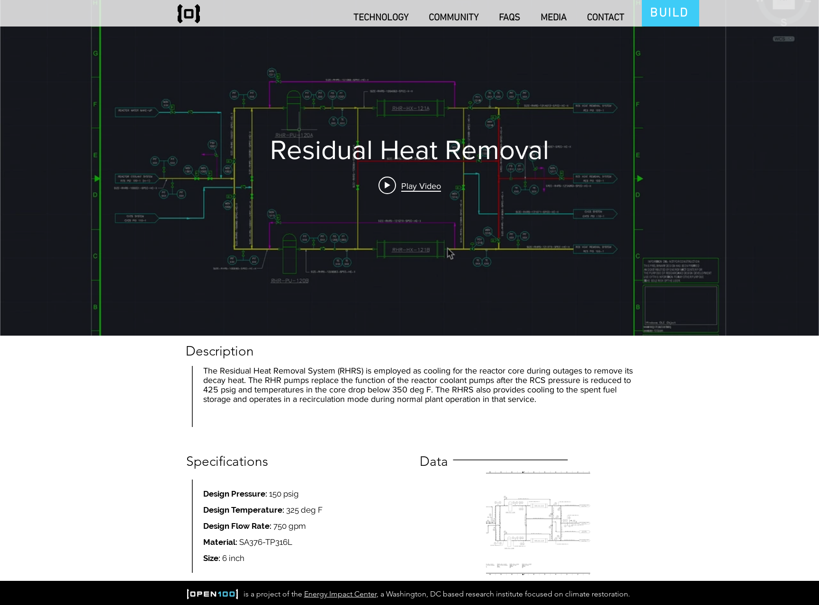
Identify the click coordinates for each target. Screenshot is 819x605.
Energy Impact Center (340, 593)
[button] (377, 13)
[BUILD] (670, 13)
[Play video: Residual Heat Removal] (409, 185)
